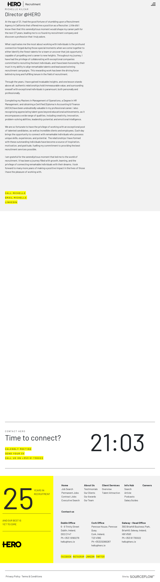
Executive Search (70, 500)
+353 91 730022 (133, 537)
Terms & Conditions (32, 576)
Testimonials (91, 488)
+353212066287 (103, 541)
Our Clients (89, 492)
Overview (107, 488)
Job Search (67, 488)
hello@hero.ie (68, 541)
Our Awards (90, 496)
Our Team (89, 500)
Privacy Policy (13, 576)
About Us (89, 485)
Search (128, 488)
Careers (147, 485)
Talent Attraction (111, 492)
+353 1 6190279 (71, 537)
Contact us (67, 511)
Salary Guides (131, 500)
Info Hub (129, 485)
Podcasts (129, 496)
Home (64, 485)
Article (127, 492)
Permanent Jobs (70, 492)
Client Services (111, 485)
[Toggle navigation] (153, 4)
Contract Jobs (68, 496)
